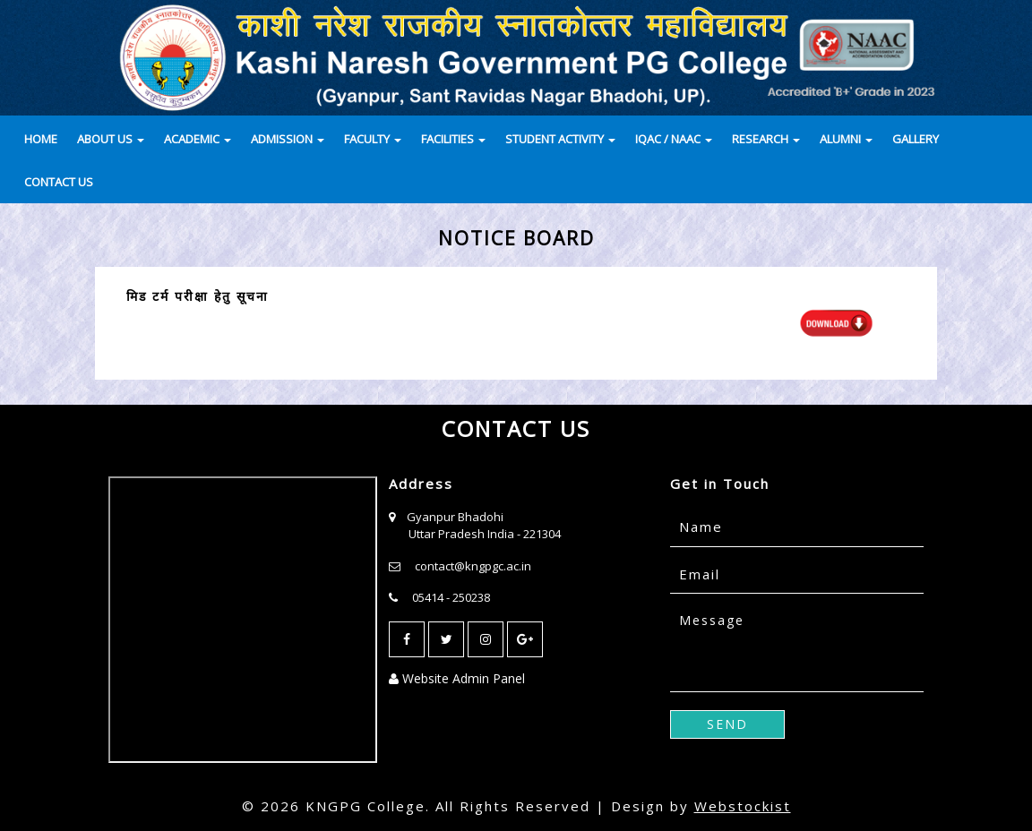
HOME (40, 139)
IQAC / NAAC (673, 139)
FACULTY (372, 139)
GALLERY (915, 139)
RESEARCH (766, 139)
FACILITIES (453, 139)
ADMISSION (287, 139)
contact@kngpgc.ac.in (473, 566)
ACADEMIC (197, 139)
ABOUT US (110, 139)
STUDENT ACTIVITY (560, 139)
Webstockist (742, 806)
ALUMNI (846, 139)
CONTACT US (58, 182)
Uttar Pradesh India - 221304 (484, 534)
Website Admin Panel (457, 678)
